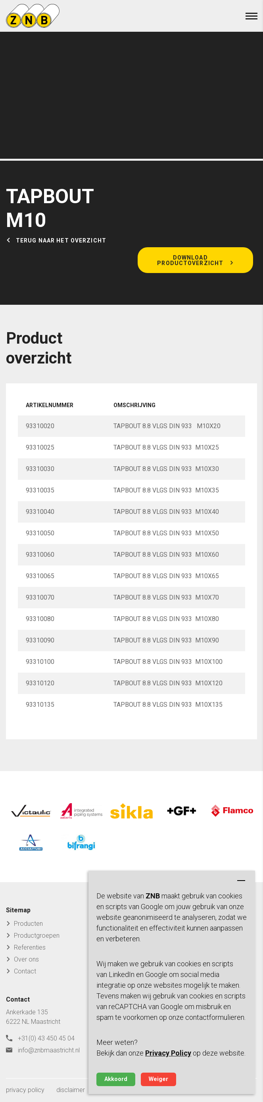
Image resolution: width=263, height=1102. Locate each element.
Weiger (158, 1079)
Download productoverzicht (190, 260)
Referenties (30, 947)
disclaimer (70, 1090)
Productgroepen (37, 935)
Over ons (26, 959)
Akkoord (115, 1079)
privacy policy (25, 1090)
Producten (28, 923)
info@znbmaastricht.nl (49, 1050)
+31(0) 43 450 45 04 (46, 1038)
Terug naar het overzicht (61, 240)
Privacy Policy (168, 1053)
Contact (25, 971)
